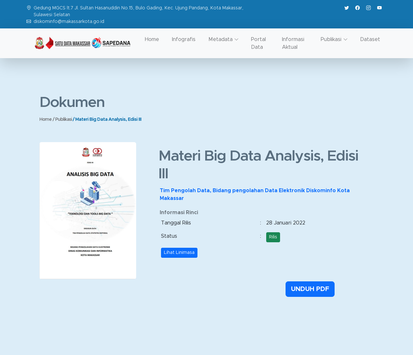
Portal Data (258, 43)
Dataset (370, 39)
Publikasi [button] (331, 39)
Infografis (184, 39)
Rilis (273, 237)
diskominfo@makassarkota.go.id (69, 21)
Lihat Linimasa (179, 252)
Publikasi (64, 119)
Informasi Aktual (293, 43)
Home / (47, 119)
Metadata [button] (220, 39)
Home (152, 39)
